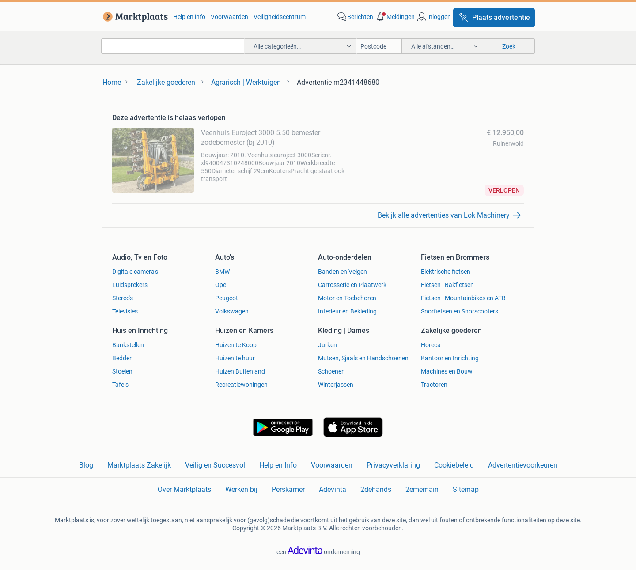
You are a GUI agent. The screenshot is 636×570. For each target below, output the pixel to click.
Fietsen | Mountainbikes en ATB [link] (463, 298)
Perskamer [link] (288, 489)
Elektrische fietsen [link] (445, 271)
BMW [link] (222, 271)
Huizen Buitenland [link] (240, 371)
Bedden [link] (122, 358)
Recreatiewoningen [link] (241, 384)
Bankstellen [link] (128, 344)
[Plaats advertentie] (494, 17)
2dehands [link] (375, 489)
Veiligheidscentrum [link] (280, 16)
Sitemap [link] (466, 489)
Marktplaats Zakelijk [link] (139, 465)
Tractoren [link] (434, 384)
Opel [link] (221, 284)
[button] (395, 16)
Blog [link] (86, 465)
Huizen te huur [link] (235, 358)
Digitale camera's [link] (135, 271)
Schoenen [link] (331, 371)
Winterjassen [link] (335, 384)
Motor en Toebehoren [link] (347, 298)
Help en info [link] (189, 16)
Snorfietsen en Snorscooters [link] (459, 311)
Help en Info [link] (278, 465)
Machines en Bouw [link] (447, 371)
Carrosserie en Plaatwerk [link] (352, 284)
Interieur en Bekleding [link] (347, 311)
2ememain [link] (422, 489)
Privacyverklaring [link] (393, 465)
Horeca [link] (431, 344)
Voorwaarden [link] (229, 16)
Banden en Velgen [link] (342, 271)
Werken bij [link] (241, 489)
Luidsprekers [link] (130, 284)
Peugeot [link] (226, 298)
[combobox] (172, 46)
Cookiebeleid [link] (454, 465)
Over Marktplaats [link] (184, 489)
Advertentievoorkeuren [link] (522, 465)
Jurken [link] (327, 344)
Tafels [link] (120, 384)
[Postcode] (379, 46)
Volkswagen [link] (232, 311)
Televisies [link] (125, 311)
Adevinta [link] (332, 489)
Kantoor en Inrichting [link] (450, 358)
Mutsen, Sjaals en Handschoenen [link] (363, 358)
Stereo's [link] (122, 298)
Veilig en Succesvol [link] (215, 465)
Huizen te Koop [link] (236, 344)
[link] (133, 16)
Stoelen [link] (122, 371)
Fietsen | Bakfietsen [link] (447, 284)
